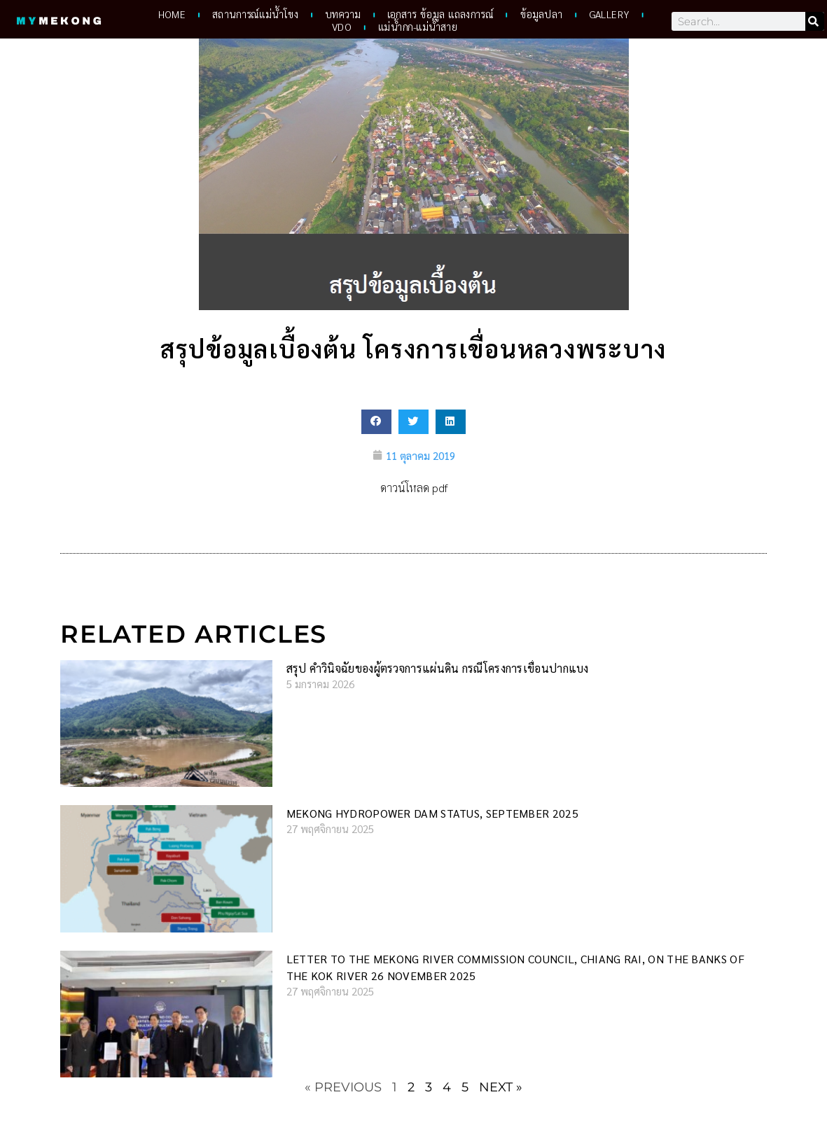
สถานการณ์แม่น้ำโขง (255, 14)
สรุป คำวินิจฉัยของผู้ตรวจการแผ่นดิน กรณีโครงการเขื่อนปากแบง (437, 668)
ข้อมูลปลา (541, 14)
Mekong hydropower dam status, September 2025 (432, 813)
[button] (376, 422)
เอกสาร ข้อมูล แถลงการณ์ (440, 14)
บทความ (343, 14)
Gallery (609, 14)
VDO (342, 27)
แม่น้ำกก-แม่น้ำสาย (417, 27)
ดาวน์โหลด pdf (413, 487)
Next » (500, 1087)
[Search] (814, 21)
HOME (172, 14)
